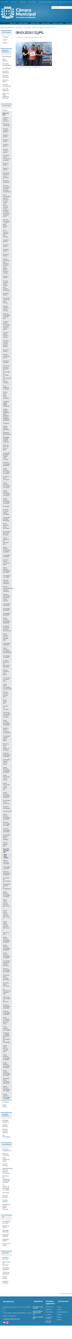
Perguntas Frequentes (57, 23)
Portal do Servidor (45, 23)
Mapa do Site (42, 2)
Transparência (6, 1144)
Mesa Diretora (49, 1312)
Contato (55, 2)
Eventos (59, 1319)
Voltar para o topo (66, 1293)
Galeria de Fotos (27, 27)
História (59, 1309)
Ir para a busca (23, 1)
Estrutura (59, 1314)
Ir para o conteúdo (5, 1)
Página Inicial (13, 23)
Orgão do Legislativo (5, 51)
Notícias (59, 1317)
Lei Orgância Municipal (49, 1317)
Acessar (70, 2)
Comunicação (68, 23)
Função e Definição (62, 1312)
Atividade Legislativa (23, 23)
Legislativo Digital (34, 23)
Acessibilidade (49, 2)
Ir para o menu (15, 1)
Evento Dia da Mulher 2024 (38, 27)
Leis (3, 1217)
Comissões (48, 1314)
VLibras (60, 2)
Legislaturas (49, 1309)
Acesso (59, 1307)
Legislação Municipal (48, 1321)
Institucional (6, 32)
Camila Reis (20, 37)
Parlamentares (49, 1307)
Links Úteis (5, 1253)
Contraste (65, 2)
